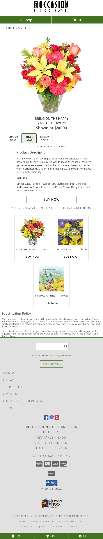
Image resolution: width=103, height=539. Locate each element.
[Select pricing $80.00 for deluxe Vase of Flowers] (29, 138)
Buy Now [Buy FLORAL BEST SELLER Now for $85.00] (70, 257)
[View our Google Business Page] (51, 419)
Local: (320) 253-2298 (51, 448)
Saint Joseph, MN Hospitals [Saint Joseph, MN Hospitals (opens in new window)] (72, 516)
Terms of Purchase (52, 526)
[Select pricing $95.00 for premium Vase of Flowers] (45, 138)
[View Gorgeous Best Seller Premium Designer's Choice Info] (51, 278)
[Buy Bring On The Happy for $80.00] (51, 199)
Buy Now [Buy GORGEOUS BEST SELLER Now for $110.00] (51, 303)
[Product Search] (52, 346)
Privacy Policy (29, 526)
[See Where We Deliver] (51, 363)
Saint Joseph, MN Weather (34, 521)
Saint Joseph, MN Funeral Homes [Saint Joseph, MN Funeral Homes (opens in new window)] (33, 516)
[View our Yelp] (57, 419)
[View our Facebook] (46, 419)
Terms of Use (74, 526)
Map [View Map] (51, 536)
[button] (51, 483)
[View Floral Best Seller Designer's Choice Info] (70, 231)
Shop (25, 19)
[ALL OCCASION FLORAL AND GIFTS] (51, 11)
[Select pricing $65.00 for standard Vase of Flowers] (13, 138)
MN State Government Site (68, 521)
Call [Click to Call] (17, 536)
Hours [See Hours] (85, 536)
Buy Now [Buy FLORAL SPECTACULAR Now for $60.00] (32, 257)
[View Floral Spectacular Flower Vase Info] (32, 231)
